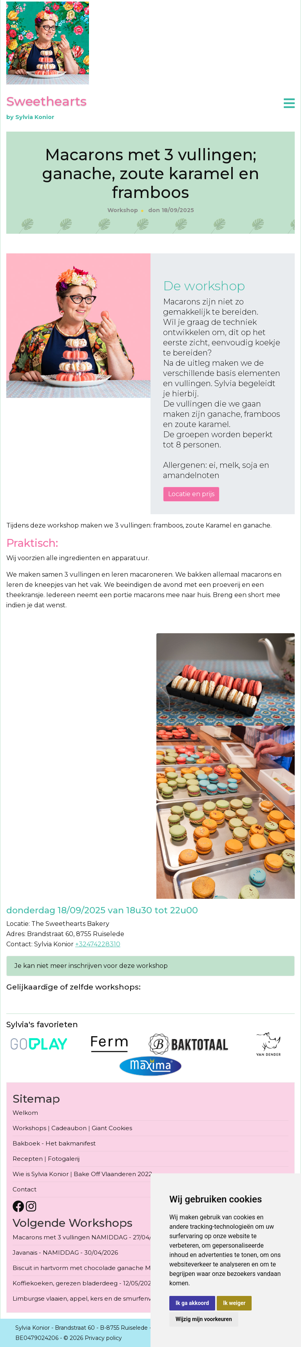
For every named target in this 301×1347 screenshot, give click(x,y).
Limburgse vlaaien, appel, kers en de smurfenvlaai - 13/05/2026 (105, 1298)
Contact (24, 1189)
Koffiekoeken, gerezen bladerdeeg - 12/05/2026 (84, 1283)
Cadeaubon (69, 1128)
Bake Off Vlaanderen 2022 (113, 1174)
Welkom (25, 1112)
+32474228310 (97, 944)
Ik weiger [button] (234, 1303)
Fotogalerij (64, 1158)
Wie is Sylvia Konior (41, 1174)
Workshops (29, 1128)
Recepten (28, 1158)
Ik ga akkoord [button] (192, 1303)
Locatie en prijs (191, 494)
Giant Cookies (112, 1128)
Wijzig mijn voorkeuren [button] (204, 1319)
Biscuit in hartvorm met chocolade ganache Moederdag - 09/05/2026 (116, 1268)
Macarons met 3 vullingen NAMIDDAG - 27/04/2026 (89, 1237)
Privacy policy (103, 1338)
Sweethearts (46, 101)
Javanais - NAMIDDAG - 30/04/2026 (65, 1252)
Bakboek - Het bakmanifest (54, 1143)
